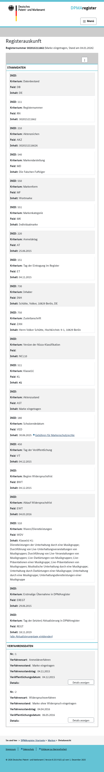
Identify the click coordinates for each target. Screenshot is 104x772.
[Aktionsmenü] (85, 60)
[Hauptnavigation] (88, 21)
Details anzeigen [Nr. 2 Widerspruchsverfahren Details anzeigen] (81, 720)
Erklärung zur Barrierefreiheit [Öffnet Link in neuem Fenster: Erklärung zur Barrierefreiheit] (54, 749)
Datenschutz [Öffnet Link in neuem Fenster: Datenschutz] (28, 749)
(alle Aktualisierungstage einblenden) (31, 636)
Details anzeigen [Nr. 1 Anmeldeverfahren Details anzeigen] (81, 682)
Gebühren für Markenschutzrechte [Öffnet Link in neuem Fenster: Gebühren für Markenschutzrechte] (55, 435)
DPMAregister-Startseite (33, 740)
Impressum (11, 749)
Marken (51, 740)
